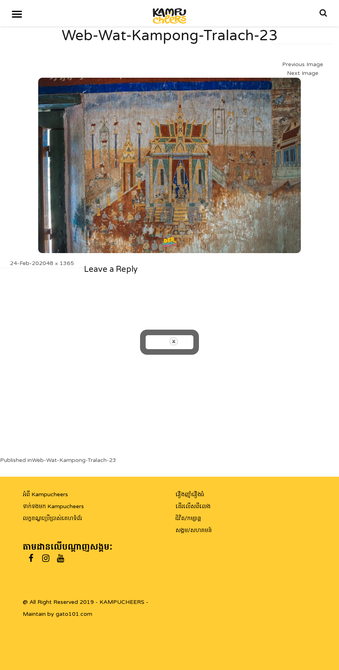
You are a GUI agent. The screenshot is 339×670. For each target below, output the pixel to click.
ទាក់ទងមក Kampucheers (53, 506)
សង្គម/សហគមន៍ (193, 530)
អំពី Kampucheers (45, 494)
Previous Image (302, 64)
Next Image (302, 73)
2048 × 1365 (56, 263)
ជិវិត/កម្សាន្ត (188, 518)
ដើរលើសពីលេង (192, 506)
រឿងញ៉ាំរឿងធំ (189, 494)
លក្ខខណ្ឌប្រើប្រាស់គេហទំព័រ (52, 518)
